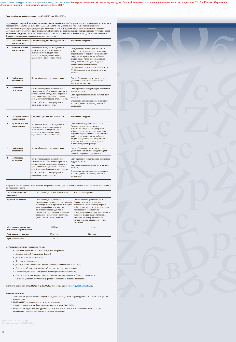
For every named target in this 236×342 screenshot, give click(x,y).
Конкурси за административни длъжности (44, 2)
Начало (3, 2)
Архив (66, 2)
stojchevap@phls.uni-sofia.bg (80, 286)
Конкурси (20, 2)
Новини (11, 2)
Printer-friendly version (4, 332)
